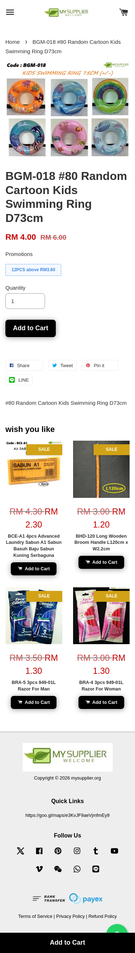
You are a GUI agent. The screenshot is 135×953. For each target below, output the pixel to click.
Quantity (15, 288)
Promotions (19, 254)
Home (12, 42)
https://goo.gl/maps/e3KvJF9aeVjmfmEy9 (68, 815)
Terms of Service (35, 916)
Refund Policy (103, 916)
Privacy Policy (70, 916)
